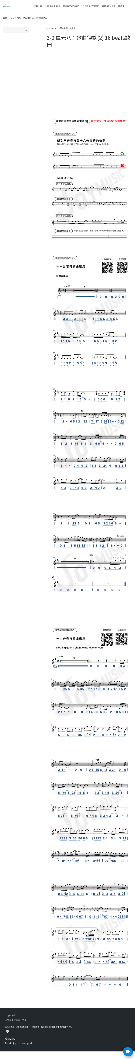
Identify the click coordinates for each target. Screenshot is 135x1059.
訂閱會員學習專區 (90, 6)
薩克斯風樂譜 (53, 6)
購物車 (121, 6)
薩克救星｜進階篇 (68, 28)
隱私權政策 (53, 1027)
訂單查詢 (35, 1027)
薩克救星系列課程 (71, 6)
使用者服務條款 (65, 1027)
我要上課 (38, 6)
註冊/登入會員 (108, 6)
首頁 (5, 17)
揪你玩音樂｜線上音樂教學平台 (17, 1027)
